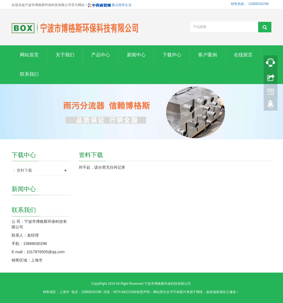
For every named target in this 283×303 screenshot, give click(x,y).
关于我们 (65, 55)
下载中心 (172, 55)
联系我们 (29, 74)
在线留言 (243, 55)
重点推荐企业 (110, 5)
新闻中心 (136, 55)
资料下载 (24, 170)
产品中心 (100, 55)
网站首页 (29, 55)
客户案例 (207, 55)
